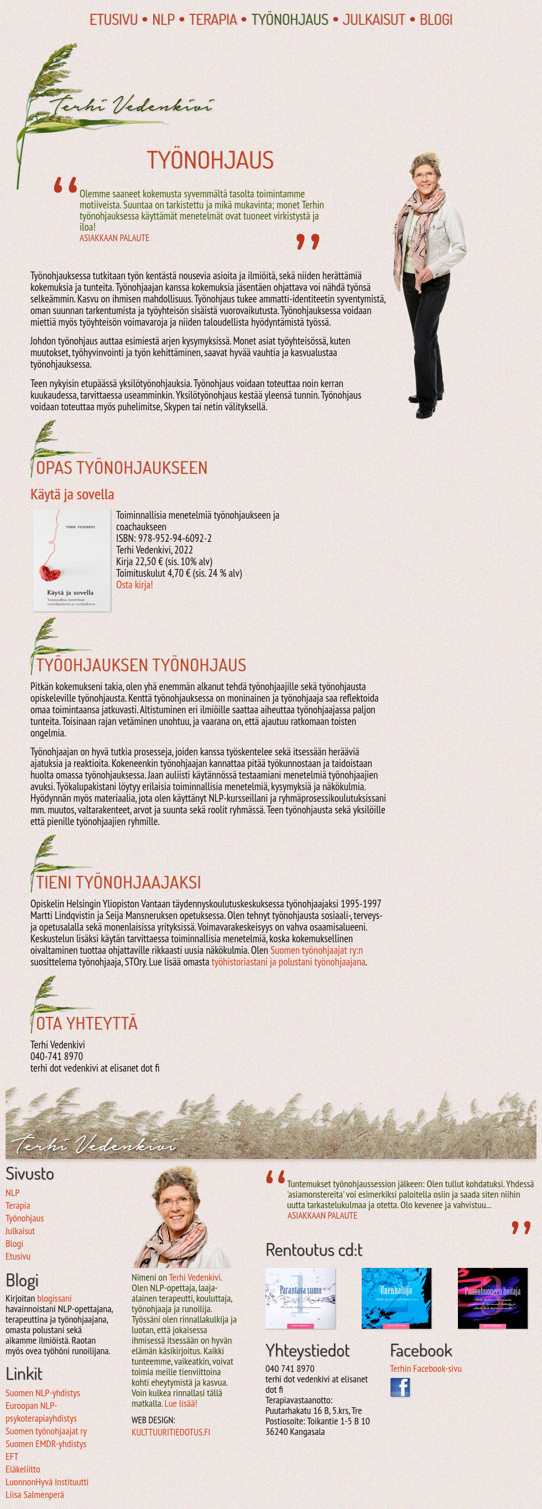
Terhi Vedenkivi (195, 1277)
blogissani (54, 1298)
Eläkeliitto (23, 1469)
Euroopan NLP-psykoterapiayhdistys (41, 1411)
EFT (12, 1456)
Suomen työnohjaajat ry (46, 1430)
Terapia (213, 19)
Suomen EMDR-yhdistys (46, 1443)
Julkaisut (374, 19)
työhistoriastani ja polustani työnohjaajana (289, 961)
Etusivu (114, 19)
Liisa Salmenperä (35, 1494)
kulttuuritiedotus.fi (171, 1432)
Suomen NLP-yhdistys (43, 1392)
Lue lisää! (180, 1403)
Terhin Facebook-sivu (426, 1368)
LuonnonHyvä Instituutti (47, 1481)
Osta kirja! (134, 584)
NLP (163, 19)
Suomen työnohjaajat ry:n (316, 950)
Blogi (436, 19)
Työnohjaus (289, 19)
